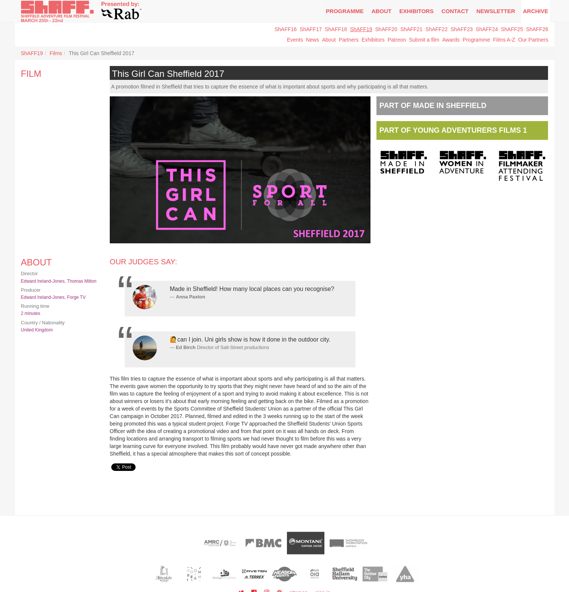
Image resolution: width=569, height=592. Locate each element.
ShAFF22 (437, 29)
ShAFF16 (286, 29)
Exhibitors (416, 11)
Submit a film (424, 40)
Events (295, 40)
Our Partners (533, 40)
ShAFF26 (537, 29)
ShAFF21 (411, 29)
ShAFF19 (361, 29)
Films (55, 53)
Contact (454, 11)
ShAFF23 (462, 29)
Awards (451, 40)
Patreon (397, 40)
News (312, 40)
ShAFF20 (386, 29)
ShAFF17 (311, 29)
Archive (535, 11)
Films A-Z (504, 40)
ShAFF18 (336, 29)
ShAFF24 (487, 29)
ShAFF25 (512, 29)
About (381, 11)
